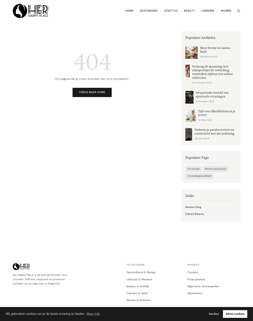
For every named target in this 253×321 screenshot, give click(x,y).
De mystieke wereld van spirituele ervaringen (212, 94)
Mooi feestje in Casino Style (215, 50)
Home (130, 10)
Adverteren (194, 293)
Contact (192, 272)
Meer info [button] (93, 313)
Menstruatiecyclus (215, 168)
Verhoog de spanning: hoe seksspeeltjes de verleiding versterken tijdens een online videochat (212, 72)
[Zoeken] (238, 11)
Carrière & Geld (136, 293)
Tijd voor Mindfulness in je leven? (216, 113)
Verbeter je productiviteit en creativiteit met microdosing (214, 132)
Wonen (226, 10)
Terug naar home (92, 92)
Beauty (189, 10)
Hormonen (193, 168)
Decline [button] (214, 313)
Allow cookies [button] (235, 313)
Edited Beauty (194, 214)
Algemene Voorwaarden (203, 286)
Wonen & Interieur (138, 300)
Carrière (207, 10)
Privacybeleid (196, 279)
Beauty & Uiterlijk (137, 286)
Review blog (193, 207)
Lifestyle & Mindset (139, 279)
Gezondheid (149, 10)
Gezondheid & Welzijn (141, 272)
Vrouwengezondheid (199, 176)
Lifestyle (171, 10)
